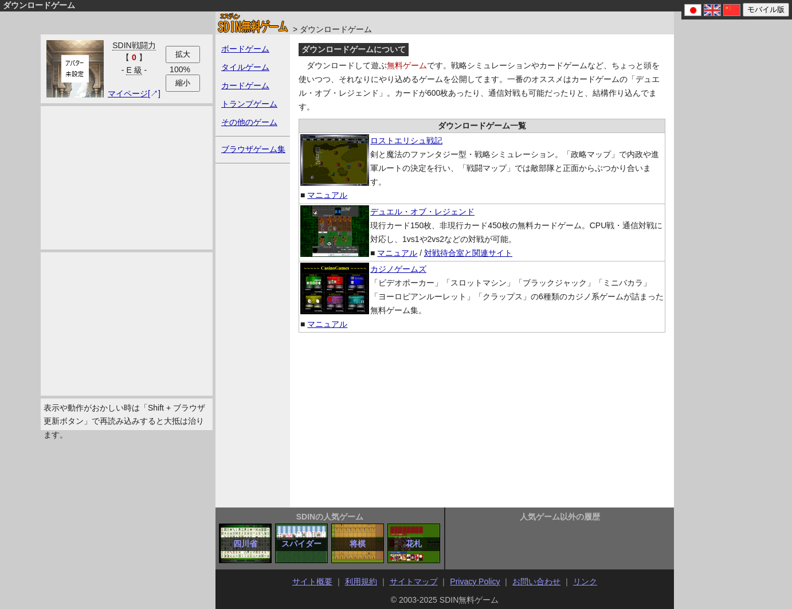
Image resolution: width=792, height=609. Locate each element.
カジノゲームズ (398, 269)
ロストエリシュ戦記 (406, 140)
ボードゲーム (245, 48)
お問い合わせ (536, 581)
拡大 (182, 54)
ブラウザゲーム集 (253, 149)
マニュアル (327, 195)
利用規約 (361, 581)
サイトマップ (414, 581)
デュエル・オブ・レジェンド (422, 211)
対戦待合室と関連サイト (468, 252)
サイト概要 (312, 581)
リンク (585, 581)
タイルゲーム (245, 67)
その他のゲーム (249, 122)
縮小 (182, 83)
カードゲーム (245, 85)
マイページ (128, 93)
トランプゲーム (249, 103)
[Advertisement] (127, 177)
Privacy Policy (475, 581)
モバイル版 (766, 9)
